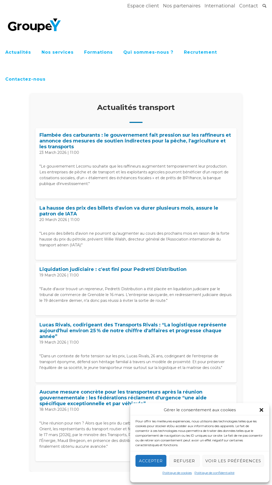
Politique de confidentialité (214, 473)
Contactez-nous (25, 79)
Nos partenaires (182, 6)
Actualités (18, 52)
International (220, 6)
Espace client (143, 6)
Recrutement (200, 52)
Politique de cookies (177, 473)
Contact (248, 6)
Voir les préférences (233, 460)
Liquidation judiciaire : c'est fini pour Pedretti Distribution (113, 269)
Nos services (58, 52)
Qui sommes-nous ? (148, 52)
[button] (261, 410)
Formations (98, 52)
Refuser (184, 460)
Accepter (151, 460)
